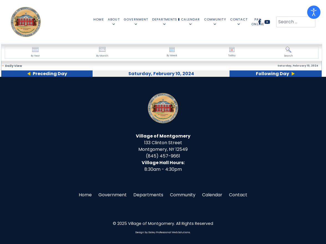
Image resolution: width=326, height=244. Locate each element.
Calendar (212, 195)
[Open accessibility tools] (313, 12)
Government (112, 195)
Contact (238, 195)
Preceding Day (50, 73)
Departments (148, 195)
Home (85, 195)
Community (182, 195)
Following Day (272, 73)
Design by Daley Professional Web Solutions (162, 232)
